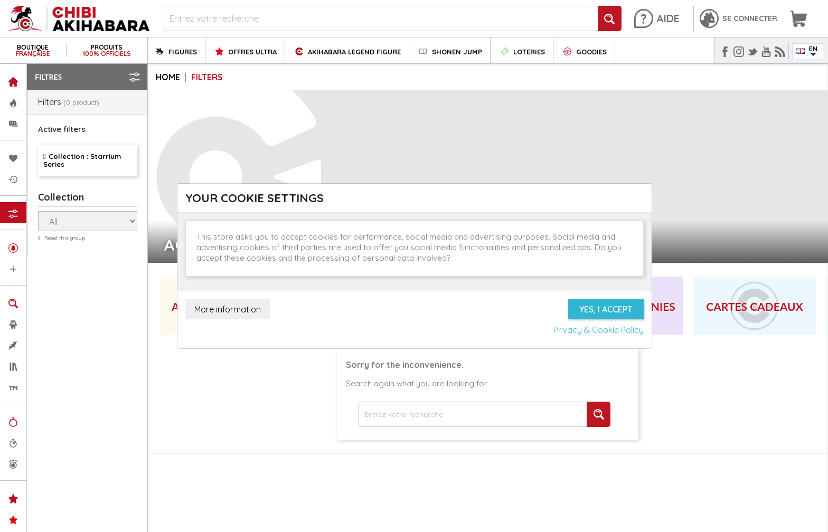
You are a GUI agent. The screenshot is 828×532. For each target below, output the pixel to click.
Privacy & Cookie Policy (598, 330)
